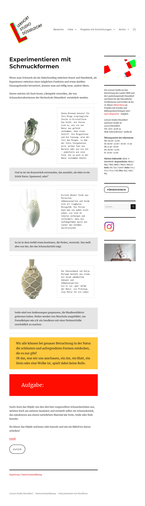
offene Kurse (119, 105)
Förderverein (116, 189)
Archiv (122, 29)
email (12, 438)
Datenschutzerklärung (32, 474)
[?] (134, 29)
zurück (17, 449)
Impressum (14, 474)
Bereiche (58, 29)
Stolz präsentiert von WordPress (73, 493)
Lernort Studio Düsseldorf (21, 493)
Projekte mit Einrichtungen (96, 29)
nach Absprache (111, 114)
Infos (70, 29)
